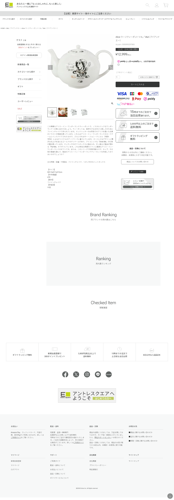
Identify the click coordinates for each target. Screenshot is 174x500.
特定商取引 (93, 470)
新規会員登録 (16, 461)
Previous (50, 67)
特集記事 (21, 94)
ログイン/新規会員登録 (29, 55)
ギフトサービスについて (59, 478)
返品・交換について (57, 474)
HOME (3, 28)
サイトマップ (134, 461)
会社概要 (92, 461)
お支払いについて (57, 470)
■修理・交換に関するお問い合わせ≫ (143, 441)
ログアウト (15, 470)
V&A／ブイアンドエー (13, 28)
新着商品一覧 (23, 64)
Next (110, 67)
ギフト (20, 86)
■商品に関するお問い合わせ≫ (140, 432)
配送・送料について (57, 465)
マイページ (15, 465)
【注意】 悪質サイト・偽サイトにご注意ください (87, 13)
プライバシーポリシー (97, 465)
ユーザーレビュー (25, 101)
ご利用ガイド (16, 437)
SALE (20, 109)
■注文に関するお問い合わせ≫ (140, 437)
